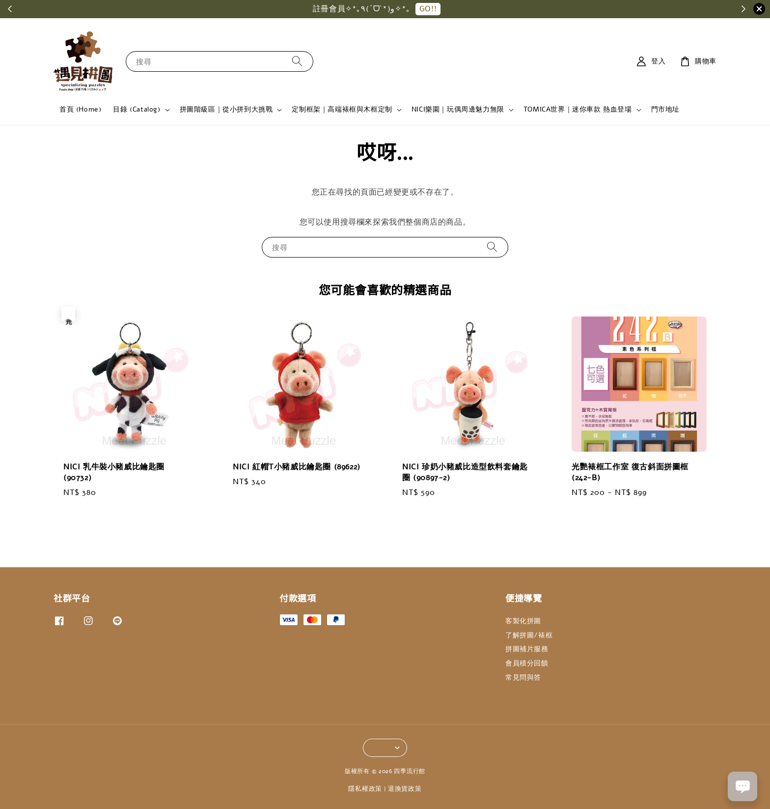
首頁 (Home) (80, 109)
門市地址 (665, 109)
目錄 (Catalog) (136, 109)
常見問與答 (523, 677)
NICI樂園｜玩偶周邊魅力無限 (458, 109)
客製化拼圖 (523, 621)
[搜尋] (297, 61)
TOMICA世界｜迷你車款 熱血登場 (577, 109)
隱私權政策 (365, 788)
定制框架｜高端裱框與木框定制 (342, 109)
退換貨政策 (405, 788)
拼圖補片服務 (527, 649)
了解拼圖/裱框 (528, 635)
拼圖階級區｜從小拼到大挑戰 (226, 109)
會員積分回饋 (527, 663)
